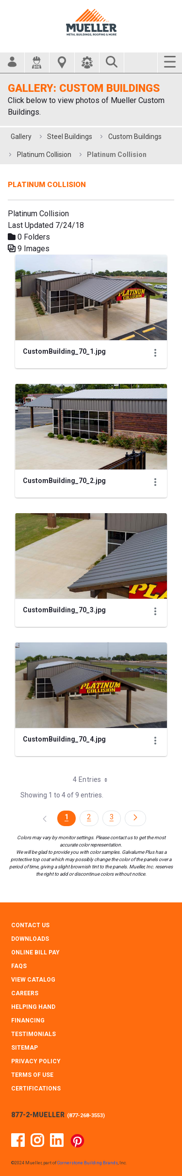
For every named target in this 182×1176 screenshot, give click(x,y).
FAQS (19, 966)
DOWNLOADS (30, 938)
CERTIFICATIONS (36, 1088)
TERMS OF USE (32, 1075)
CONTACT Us (30, 925)
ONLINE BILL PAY (35, 952)
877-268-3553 (86, 1115)
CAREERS (24, 993)
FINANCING (28, 1020)
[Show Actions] (155, 353)
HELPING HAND (33, 1006)
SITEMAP (24, 1047)
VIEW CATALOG (33, 979)
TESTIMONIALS (33, 1034)
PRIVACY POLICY (36, 1061)
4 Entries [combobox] (93, 779)
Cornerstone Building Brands (87, 1162)
